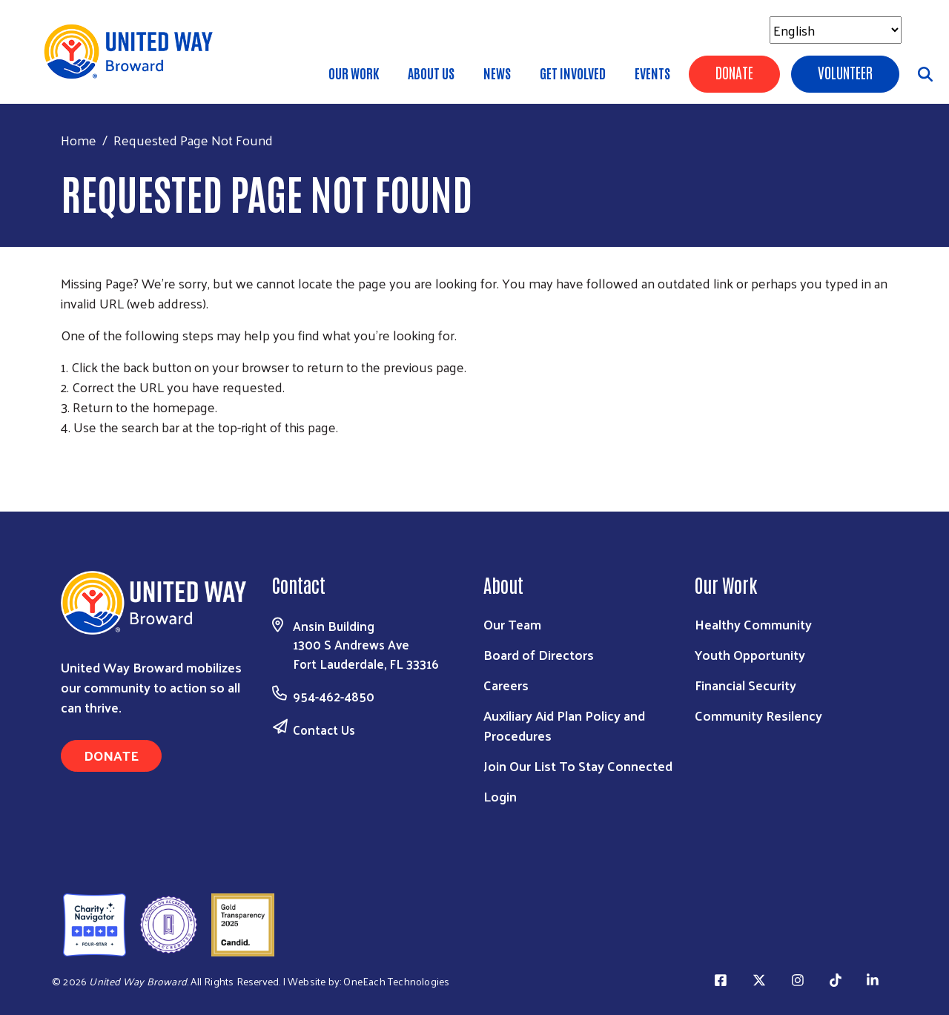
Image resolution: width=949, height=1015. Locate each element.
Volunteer (845, 72)
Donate (734, 72)
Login (500, 795)
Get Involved (573, 73)
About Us (431, 73)
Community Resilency (758, 715)
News (497, 73)
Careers (506, 684)
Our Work (353, 73)
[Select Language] (836, 30)
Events (652, 73)
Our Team (512, 623)
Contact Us (324, 729)
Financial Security (745, 684)
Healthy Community (753, 623)
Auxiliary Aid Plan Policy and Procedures (564, 725)
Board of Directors (538, 654)
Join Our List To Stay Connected (577, 765)
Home (78, 140)
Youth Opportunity (750, 654)
